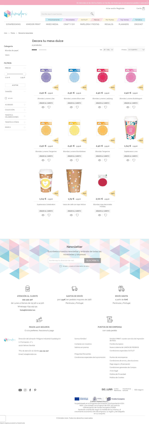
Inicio (6, 33)
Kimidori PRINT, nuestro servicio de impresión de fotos (127, 340)
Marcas (96, 20)
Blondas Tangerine (102, 151)
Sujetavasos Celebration (46, 204)
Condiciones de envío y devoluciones (124, 361)
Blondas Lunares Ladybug (103, 98)
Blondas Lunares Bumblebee (74, 151)
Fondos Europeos (116, 344)
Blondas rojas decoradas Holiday (102, 205)
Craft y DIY (69, 24)
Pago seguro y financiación (120, 364)
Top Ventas (124, 20)
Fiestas (13, 33)
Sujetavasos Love (130, 151)
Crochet (138, 24)
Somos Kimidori (80, 339)
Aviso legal (114, 371)
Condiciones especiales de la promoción (90, 357)
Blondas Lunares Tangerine (46, 151)
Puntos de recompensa (118, 357)
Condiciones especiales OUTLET (122, 351)
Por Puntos (110, 20)
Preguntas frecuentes (83, 354)
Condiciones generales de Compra (123, 367)
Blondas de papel (11, 50)
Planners (124, 24)
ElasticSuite (21, 423)
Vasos (7, 55)
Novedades (70, 20)
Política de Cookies (117, 377)
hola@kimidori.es (30, 354)
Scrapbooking (13, 24)
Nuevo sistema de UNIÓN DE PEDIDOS (124, 347)
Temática (138, 20)
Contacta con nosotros (83, 344)
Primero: (124, 50)
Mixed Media (52, 24)
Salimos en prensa (82, 347)
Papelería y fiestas (89, 24)
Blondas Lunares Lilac (46, 98)
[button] (49, 107)
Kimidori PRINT (33, 24)
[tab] (15, 68)
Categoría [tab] (8, 46)
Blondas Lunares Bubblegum (131, 98)
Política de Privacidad (118, 374)
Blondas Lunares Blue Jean (74, 98)
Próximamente (54, 20)
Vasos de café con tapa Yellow (74, 204)
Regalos (109, 24)
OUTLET (84, 20)
